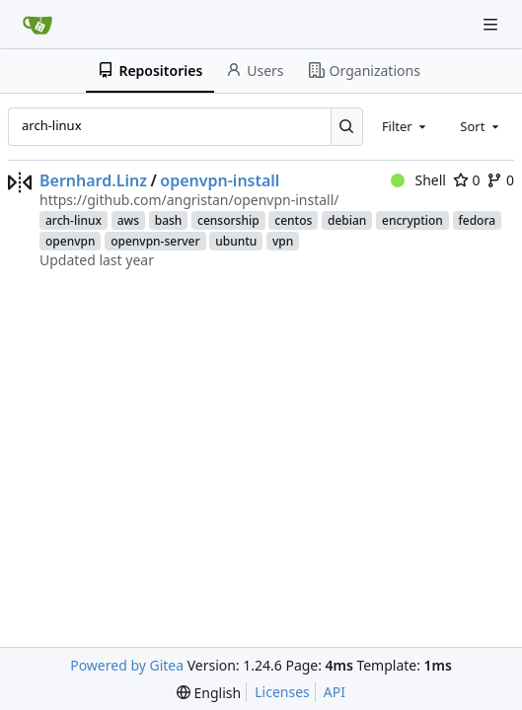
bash (169, 220)
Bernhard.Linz (93, 180)
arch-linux (73, 220)
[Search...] (347, 126)
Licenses (282, 691)
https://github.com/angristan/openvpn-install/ (188, 199)
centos (293, 220)
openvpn (70, 241)
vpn (282, 241)
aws (128, 220)
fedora (477, 220)
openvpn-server (155, 241)
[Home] (37, 24)
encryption (412, 220)
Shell (418, 180)
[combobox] (405, 126)
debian (347, 220)
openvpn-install (219, 180)
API (334, 691)
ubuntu (236, 241)
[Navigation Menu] (492, 24)
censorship (228, 220)
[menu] (209, 692)
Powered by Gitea (127, 665)
